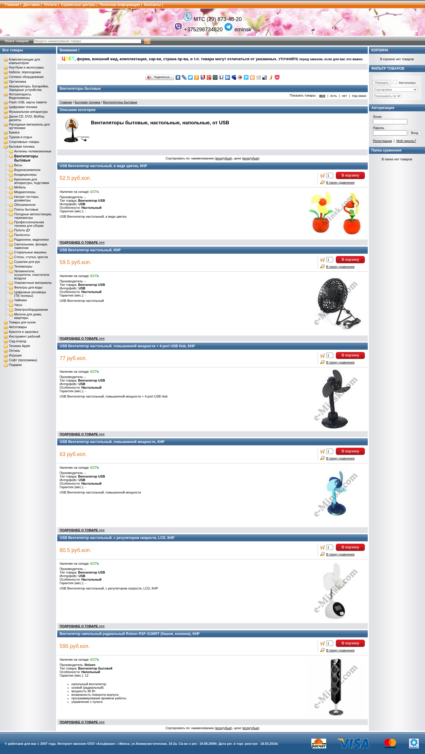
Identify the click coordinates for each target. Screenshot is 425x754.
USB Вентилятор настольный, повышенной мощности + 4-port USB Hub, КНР (127, 346)
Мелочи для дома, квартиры (28, 316)
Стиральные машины (30, 252)
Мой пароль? (406, 141)
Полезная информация (119, 5)
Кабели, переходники (25, 72)
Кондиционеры (25, 174)
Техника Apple (19, 346)
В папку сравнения (340, 182)
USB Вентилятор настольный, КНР (90, 250)
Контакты (152, 5)
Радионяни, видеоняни (31, 239)
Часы (18, 305)
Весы (18, 165)
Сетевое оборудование (26, 77)
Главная (12, 5)
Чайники (20, 300)
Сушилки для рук (27, 261)
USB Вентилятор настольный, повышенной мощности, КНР (112, 442)
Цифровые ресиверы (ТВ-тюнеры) (30, 293)
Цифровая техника (23, 107)
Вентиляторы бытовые (26, 158)
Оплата (50, 5)
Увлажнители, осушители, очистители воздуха (31, 274)
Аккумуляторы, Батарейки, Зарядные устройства (29, 88)
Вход (415, 133)
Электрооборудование (31, 309)
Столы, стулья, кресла (31, 257)
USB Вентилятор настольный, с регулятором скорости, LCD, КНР (117, 538)
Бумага (14, 132)
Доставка (31, 5)
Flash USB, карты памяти (28, 102)
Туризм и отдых (20, 137)
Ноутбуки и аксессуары (26, 67)
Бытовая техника (22, 146)
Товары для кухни (22, 322)
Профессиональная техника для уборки (29, 223)
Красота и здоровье (24, 331)
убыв (227, 158)
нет (344, 95)
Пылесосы (22, 235)
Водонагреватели (27, 170)
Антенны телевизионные (32, 151)
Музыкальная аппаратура (28, 111)
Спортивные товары (24, 142)
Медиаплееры (24, 192)
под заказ (359, 95)
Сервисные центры (78, 5)
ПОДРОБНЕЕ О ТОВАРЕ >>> (82, 242)
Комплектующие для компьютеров (24, 61)
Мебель (20, 187)
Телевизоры (23, 266)
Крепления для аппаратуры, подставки (31, 181)
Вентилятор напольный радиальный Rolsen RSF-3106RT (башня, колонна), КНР (130, 634)
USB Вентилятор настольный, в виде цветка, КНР (103, 166)
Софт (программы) (23, 360)
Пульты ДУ (22, 230)
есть (333, 95)
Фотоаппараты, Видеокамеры (20, 96)
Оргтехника (17, 81)
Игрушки (15, 355)
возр (219, 158)
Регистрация (382, 141)
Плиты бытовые (26, 209)
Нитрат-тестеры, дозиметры (26, 198)
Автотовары (18, 327)
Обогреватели (24, 204)
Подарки (15, 365)
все (322, 96)
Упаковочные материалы (33, 282)
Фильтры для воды (28, 287)
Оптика (14, 350)
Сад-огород (17, 341)
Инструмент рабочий (24, 336)
